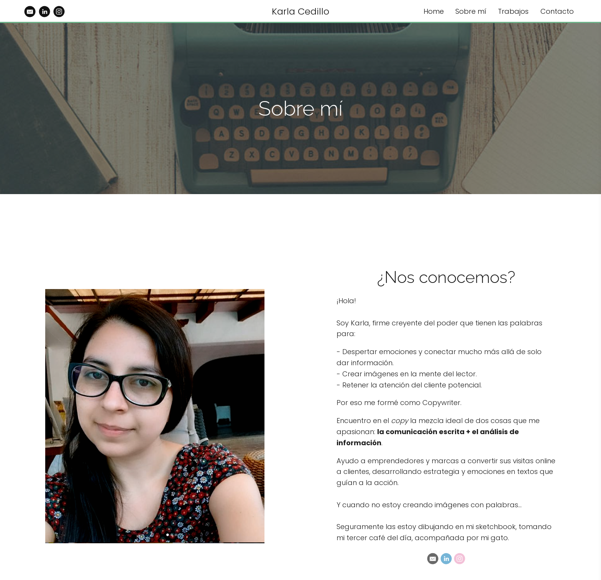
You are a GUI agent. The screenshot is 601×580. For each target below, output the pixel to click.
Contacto (557, 11)
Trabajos (513, 11)
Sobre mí (470, 11)
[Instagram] (459, 558)
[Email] (432, 558)
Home (434, 11)
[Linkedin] (446, 558)
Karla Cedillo (300, 11)
